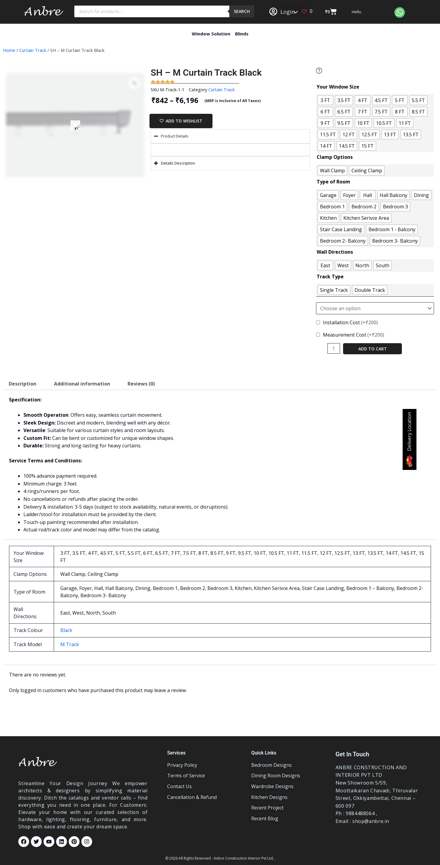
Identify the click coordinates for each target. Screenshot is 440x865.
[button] (295, 11)
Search (242, 11)
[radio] (325, 100)
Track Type (330, 276)
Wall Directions (335, 252)
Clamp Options (335, 157)
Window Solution (211, 34)
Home (9, 50)
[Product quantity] (333, 348)
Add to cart (372, 349)
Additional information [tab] (82, 383)
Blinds (242, 34)
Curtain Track (32, 50)
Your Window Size (338, 86)
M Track (69, 644)
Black (66, 630)
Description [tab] (22, 383)
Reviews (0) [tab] (141, 383)
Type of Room (333, 181)
